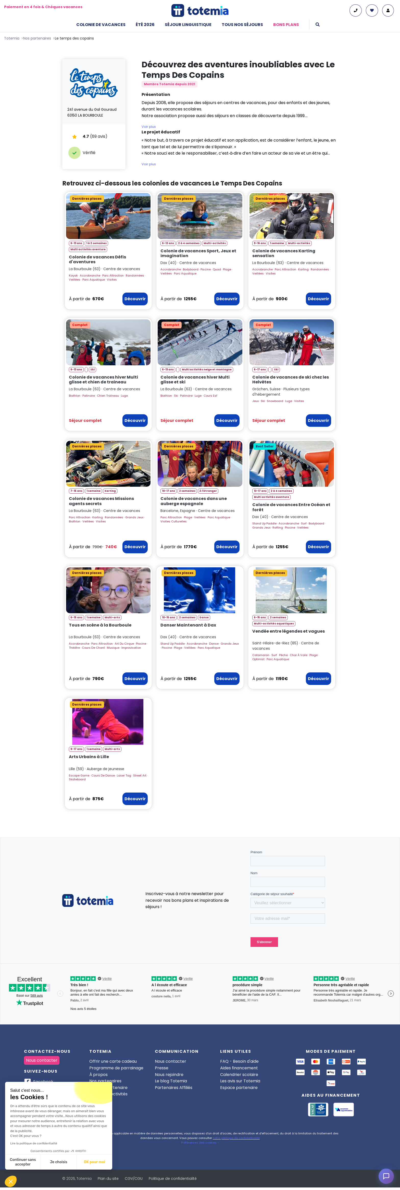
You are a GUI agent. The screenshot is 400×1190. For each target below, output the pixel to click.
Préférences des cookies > (200, 1143)
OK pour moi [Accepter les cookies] (94, 1162)
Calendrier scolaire (239, 1075)
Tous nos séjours (242, 25)
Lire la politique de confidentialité (33, 1143)
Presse (161, 1068)
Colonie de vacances (101, 25)
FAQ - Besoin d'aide (239, 1061)
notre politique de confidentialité (236, 1138)
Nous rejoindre (169, 1075)
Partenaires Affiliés (173, 1088)
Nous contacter (41, 1060)
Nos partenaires (105, 1081)
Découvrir (135, 299)
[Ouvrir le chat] (386, 1176)
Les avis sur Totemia (240, 1081)
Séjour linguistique (188, 25)
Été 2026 (145, 25)
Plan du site (108, 1178)
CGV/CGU (134, 1178)
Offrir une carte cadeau (113, 1061)
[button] (11, 1181)
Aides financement (239, 1068)
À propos (98, 1075)
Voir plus (149, 126)
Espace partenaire (239, 1088)
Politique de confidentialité (173, 1178)
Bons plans (286, 25)
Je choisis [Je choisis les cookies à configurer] (58, 1162)
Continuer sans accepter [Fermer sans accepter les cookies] (23, 1162)
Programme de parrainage (116, 1068)
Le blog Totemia (171, 1081)
